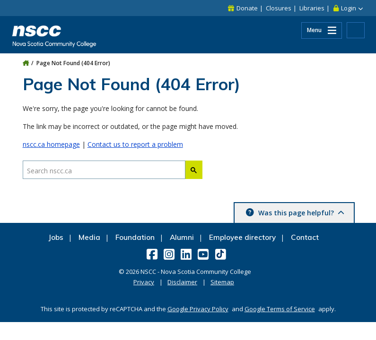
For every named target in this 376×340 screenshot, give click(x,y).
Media (89, 237)
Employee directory (242, 237)
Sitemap (222, 282)
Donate (247, 8)
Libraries (311, 8)
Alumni (182, 237)
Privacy (143, 282)
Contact (305, 237)
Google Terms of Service (280, 309)
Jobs (55, 237)
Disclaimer (182, 282)
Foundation (135, 237)
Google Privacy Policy (197, 309)
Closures (278, 8)
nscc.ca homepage (51, 144)
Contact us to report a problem (135, 144)
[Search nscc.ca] (104, 170)
